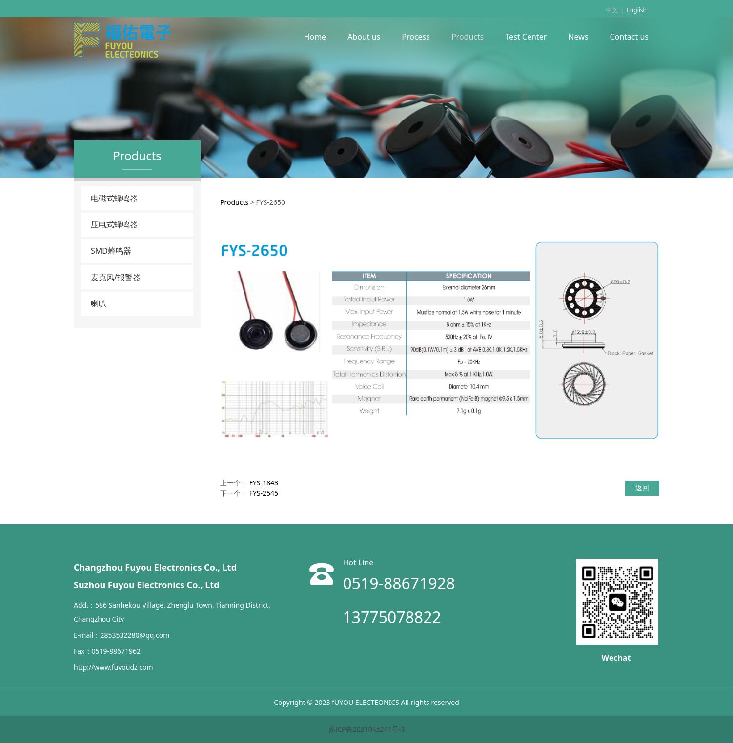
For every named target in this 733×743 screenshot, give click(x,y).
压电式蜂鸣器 (114, 224)
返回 (642, 487)
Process (416, 36)
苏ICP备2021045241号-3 (366, 729)
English (637, 10)
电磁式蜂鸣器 (114, 198)
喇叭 (98, 303)
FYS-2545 (263, 493)
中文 (612, 10)
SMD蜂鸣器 (111, 250)
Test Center (526, 36)
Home (315, 36)
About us (363, 36)
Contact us (629, 36)
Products (467, 36)
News (578, 36)
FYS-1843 (263, 482)
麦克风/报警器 (116, 277)
